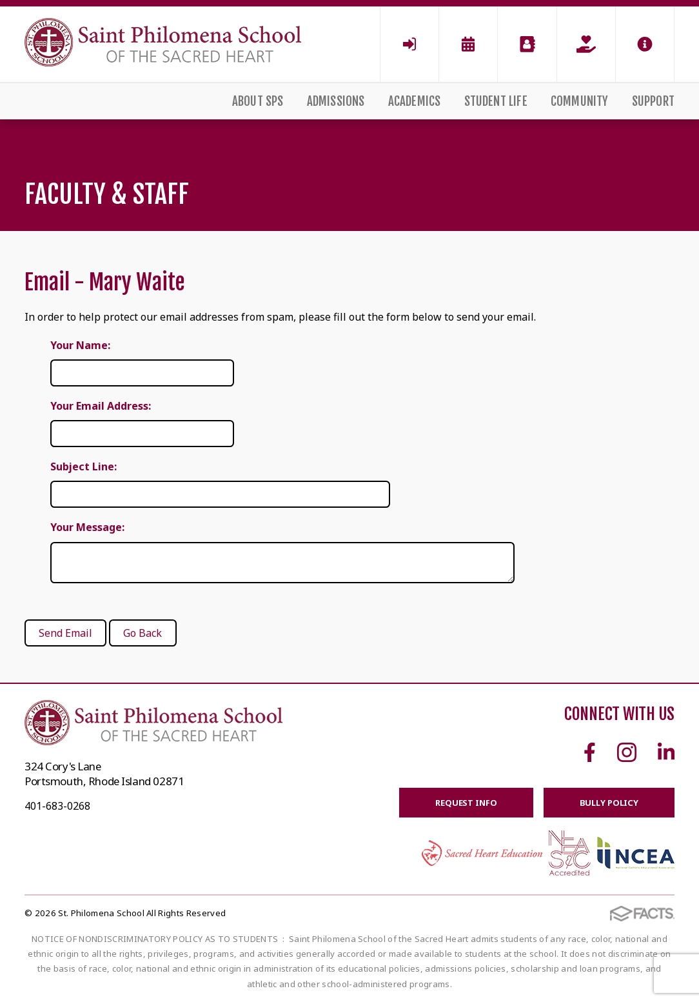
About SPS (258, 101)
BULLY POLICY (609, 802)
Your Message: (87, 527)
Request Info (466, 802)
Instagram (626, 752)
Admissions (336, 101)
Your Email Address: (100, 406)
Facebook (590, 752)
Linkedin (666, 752)
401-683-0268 (57, 806)
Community (580, 101)
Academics (414, 101)
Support (653, 101)
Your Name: (80, 345)
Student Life (495, 101)
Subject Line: (83, 466)
